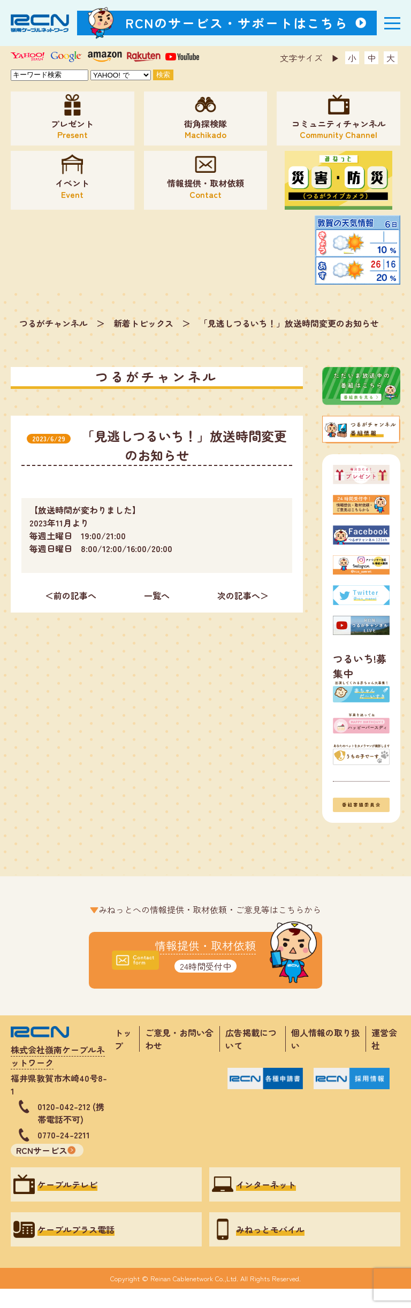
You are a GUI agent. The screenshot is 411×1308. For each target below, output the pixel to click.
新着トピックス (143, 323)
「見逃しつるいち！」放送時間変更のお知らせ (289, 323)
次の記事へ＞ (243, 595)
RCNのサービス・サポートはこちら (237, 22)
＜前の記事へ (70, 595)
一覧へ (157, 595)
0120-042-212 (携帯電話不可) (70, 1113)
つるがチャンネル (53, 323)
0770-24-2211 (63, 1134)
